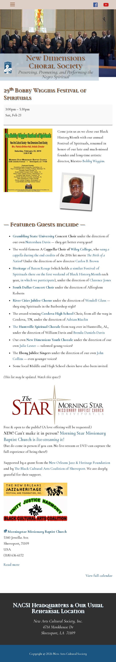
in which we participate (38, 280)
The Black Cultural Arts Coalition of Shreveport (49, 468)
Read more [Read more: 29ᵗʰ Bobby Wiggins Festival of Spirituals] (12, 564)
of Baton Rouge (31, 268)
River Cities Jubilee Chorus (32, 300)
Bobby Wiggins (93, 161)
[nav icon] (13, 4)
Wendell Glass (95, 300)
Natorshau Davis (37, 242)
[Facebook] (95, 4)
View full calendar (99, 575)
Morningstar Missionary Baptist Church (35, 531)
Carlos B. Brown (87, 261)
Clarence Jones (100, 280)
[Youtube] (105, 4)
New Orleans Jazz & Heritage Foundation (79, 462)
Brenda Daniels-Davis (89, 332)
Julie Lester (28, 345)
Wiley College (81, 249)
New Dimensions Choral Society (55, 62)
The (36, 326)
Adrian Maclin (77, 319)
